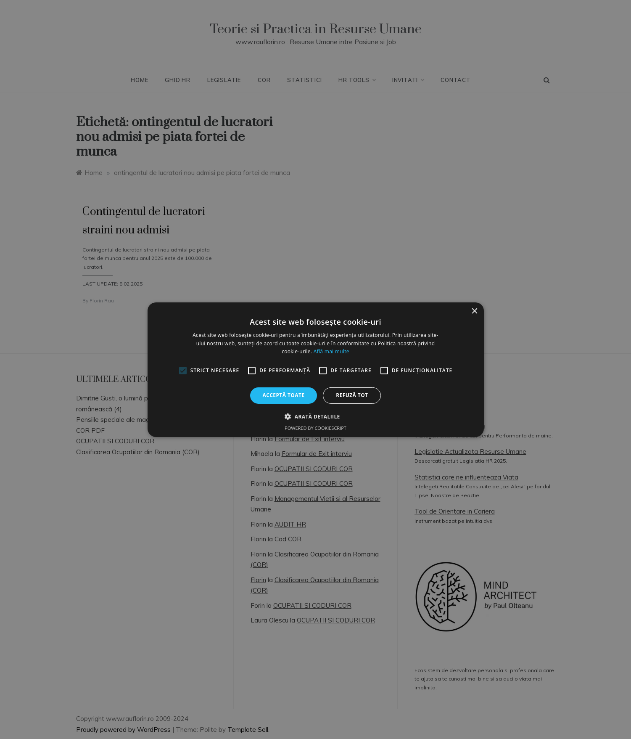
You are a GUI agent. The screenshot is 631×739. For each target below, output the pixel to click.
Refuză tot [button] (352, 395)
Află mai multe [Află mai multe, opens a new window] (331, 351)
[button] (315, 416)
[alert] (315, 369)
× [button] (474, 311)
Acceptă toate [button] (284, 395)
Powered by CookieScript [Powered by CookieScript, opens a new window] (315, 428)
